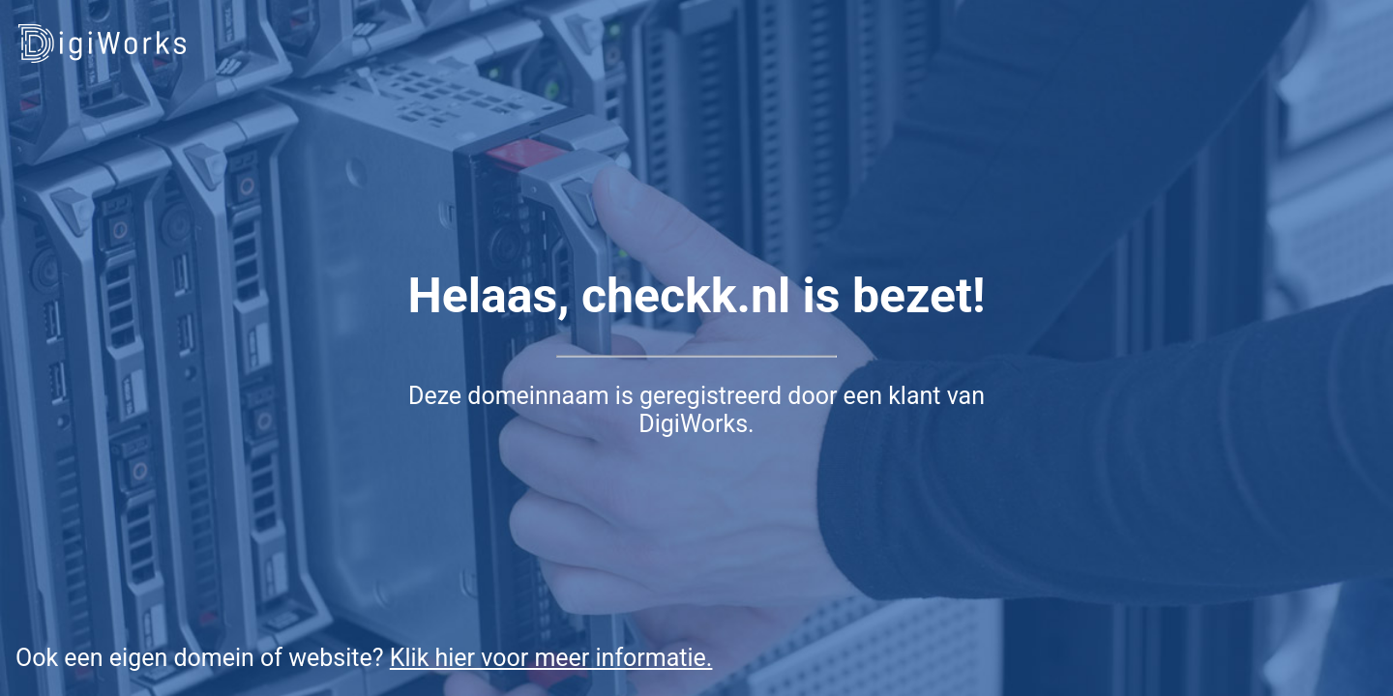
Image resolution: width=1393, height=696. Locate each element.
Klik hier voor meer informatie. (551, 658)
